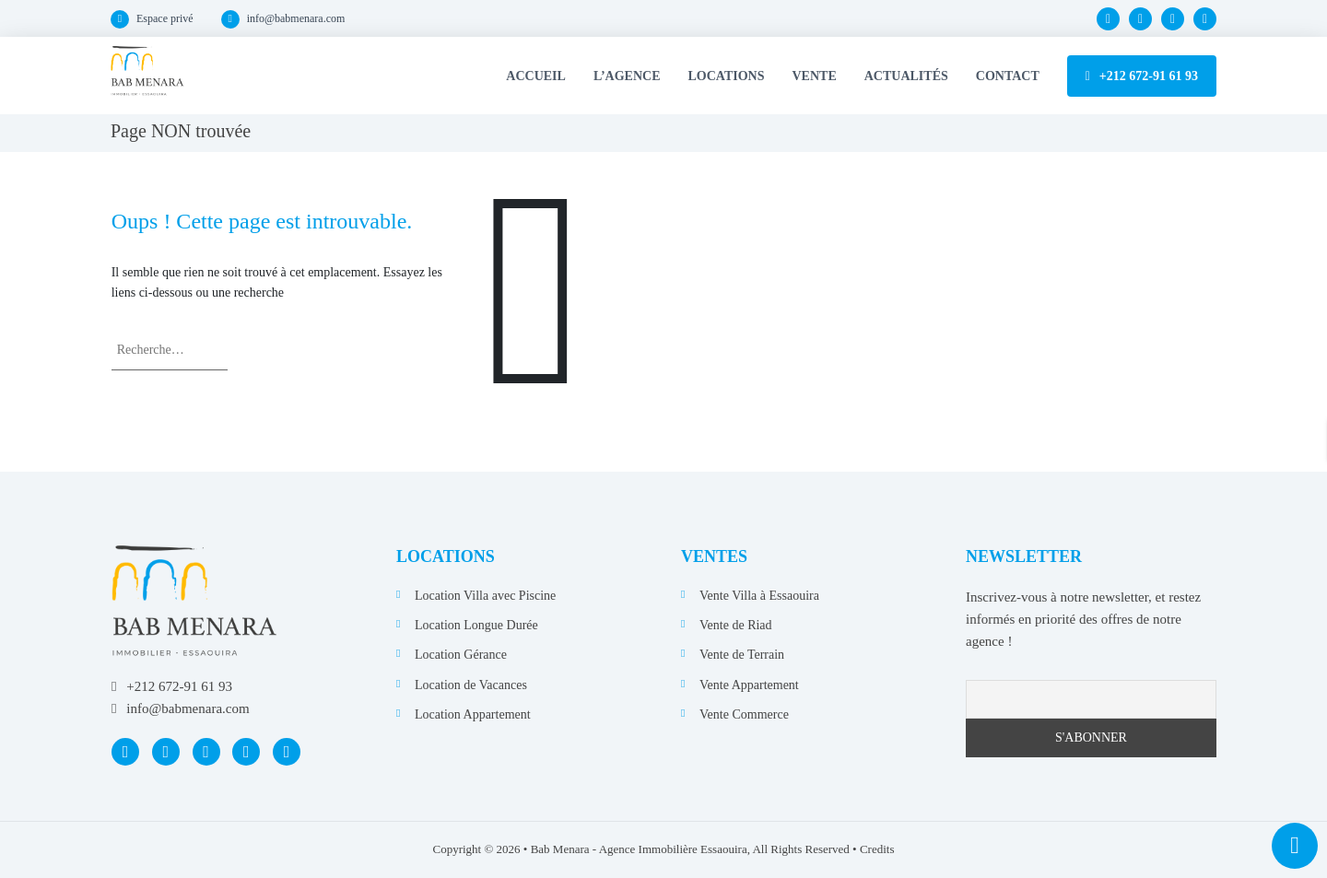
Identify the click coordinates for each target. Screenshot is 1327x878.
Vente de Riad (735, 625)
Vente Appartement (749, 685)
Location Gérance (461, 654)
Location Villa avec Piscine (485, 596)
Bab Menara (560, 849)
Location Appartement (473, 714)
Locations (726, 76)
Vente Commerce (744, 714)
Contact (1007, 76)
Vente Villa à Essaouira (759, 596)
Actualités (906, 76)
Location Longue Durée (476, 625)
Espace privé (165, 18)
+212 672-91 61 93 (1148, 76)
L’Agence (627, 76)
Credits (877, 849)
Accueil (536, 76)
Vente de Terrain (741, 654)
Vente (815, 76)
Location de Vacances (471, 685)
